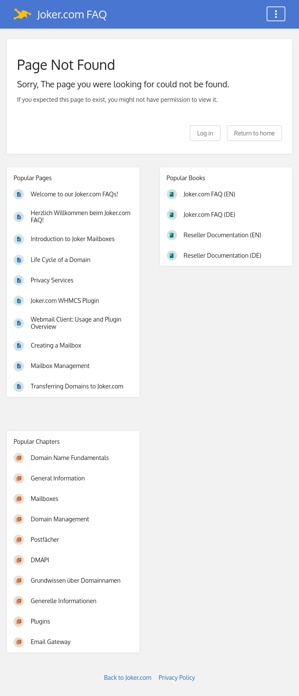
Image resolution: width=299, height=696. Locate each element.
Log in (205, 133)
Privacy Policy (177, 677)
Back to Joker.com (127, 677)
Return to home (254, 133)
